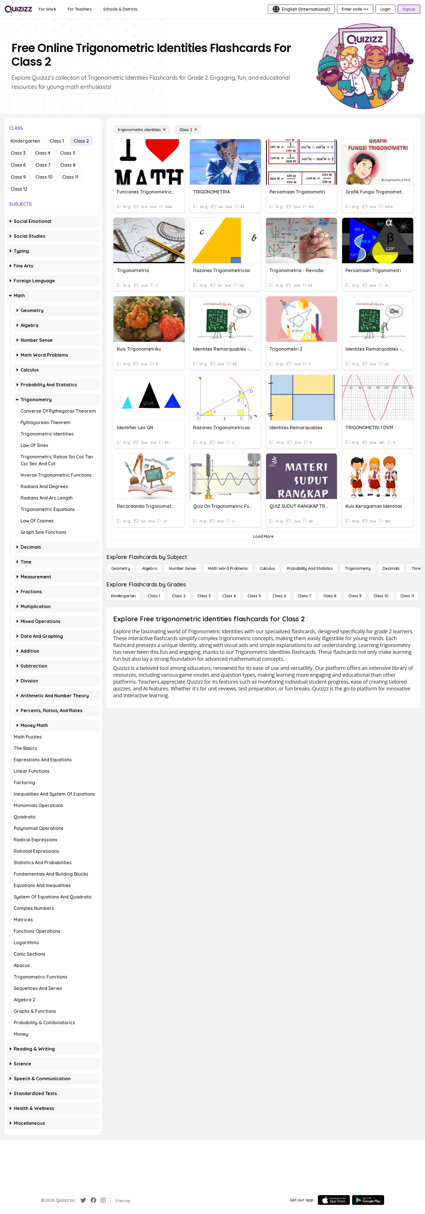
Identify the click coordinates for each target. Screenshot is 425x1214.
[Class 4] (229, 595)
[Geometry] (120, 568)
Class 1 (57, 141)
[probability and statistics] (310, 568)
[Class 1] (154, 595)
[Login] (385, 9)
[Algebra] (149, 568)
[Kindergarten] (123, 595)
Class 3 (18, 153)
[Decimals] (391, 568)
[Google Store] (368, 1200)
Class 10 (44, 177)
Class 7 (43, 165)
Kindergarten (25, 141)
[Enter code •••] (355, 9)
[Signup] (409, 9)
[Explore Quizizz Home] (18, 9)
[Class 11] (407, 595)
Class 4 (42, 153)
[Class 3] (203, 595)
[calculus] (267, 568)
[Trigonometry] (358, 568)
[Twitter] (83, 1200)
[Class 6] (279, 595)
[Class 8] (329, 595)
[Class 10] (381, 595)
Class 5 (67, 153)
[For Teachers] (79, 9)
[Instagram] (103, 1200)
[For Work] (47, 9)
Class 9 (18, 177)
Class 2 (81, 141)
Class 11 (70, 177)
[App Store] (334, 1200)
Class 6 (18, 165)
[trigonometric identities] (141, 129)
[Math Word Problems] (227, 568)
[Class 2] (188, 129)
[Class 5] (254, 595)
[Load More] (263, 536)
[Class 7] (304, 595)
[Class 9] (355, 595)
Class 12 (19, 189)
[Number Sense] (182, 568)
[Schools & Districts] (120, 9)
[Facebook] (93, 1200)
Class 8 (67, 165)
